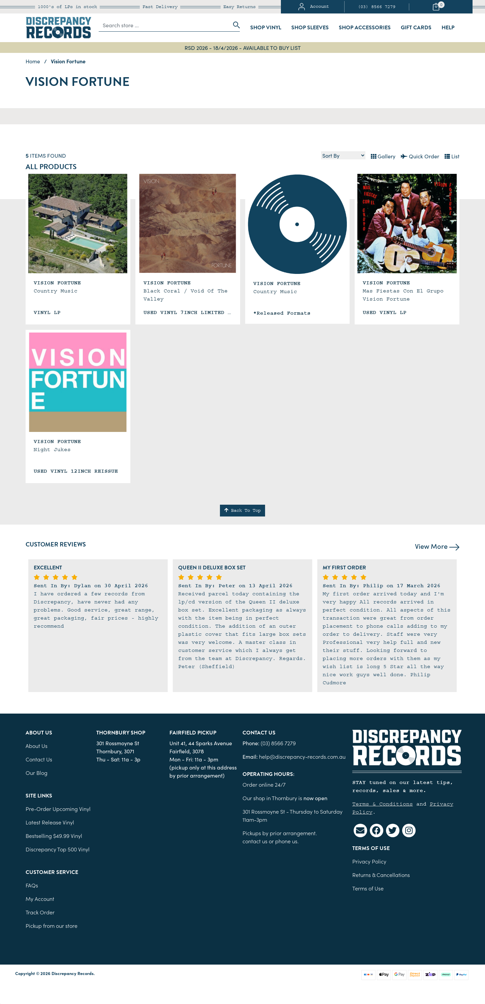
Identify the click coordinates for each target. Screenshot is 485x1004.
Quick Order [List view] (420, 156)
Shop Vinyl (265, 28)
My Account (40, 898)
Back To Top (242, 510)
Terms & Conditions (382, 804)
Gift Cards (416, 28)
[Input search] (164, 25)
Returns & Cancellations (381, 874)
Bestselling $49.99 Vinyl (54, 835)
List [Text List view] (452, 156)
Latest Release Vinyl (50, 822)
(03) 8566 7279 (376, 6)
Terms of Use (368, 888)
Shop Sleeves (310, 28)
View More (437, 546)
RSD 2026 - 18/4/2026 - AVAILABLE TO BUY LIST (243, 47)
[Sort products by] (343, 155)
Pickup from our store (51, 925)
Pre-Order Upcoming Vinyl (58, 808)
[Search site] (234, 25)
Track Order (40, 912)
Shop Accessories (365, 28)
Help (448, 28)
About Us (36, 745)
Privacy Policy (369, 861)
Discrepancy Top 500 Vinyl (58, 849)
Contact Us (39, 759)
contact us (255, 841)
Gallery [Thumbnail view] (383, 156)
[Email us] (360, 830)
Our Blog (36, 772)
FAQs (32, 885)
